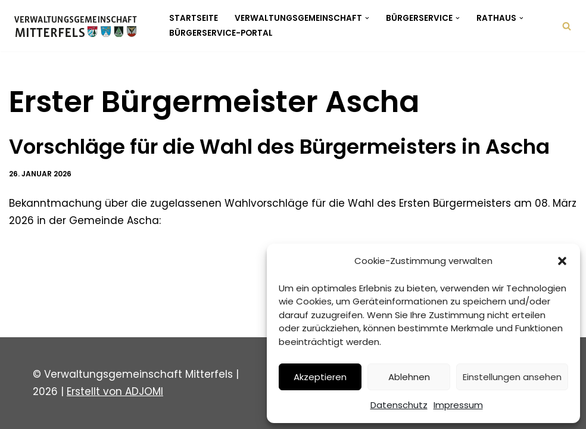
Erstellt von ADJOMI (115, 391)
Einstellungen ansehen (512, 377)
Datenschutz (399, 405)
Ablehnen (409, 377)
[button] (562, 261)
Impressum (458, 405)
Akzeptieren (320, 377)
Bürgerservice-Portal (221, 33)
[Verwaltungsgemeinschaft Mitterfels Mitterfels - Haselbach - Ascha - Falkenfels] (79, 26)
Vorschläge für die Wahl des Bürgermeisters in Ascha (279, 146)
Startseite (193, 18)
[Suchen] (566, 25)
